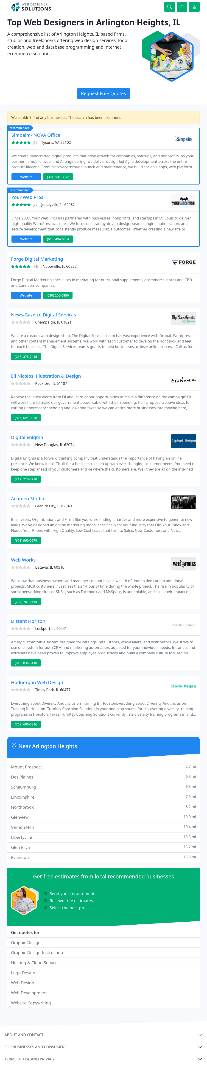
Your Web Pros (27, 197)
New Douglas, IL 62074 (55, 444)
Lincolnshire (103, 797)
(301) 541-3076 (58, 177)
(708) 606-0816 (26, 724)
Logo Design (23, 972)
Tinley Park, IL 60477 (52, 689)
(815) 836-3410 (26, 663)
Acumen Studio (27, 498)
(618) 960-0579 (26, 540)
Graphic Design (26, 942)
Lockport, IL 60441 (51, 628)
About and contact (24, 1034)
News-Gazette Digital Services (43, 315)
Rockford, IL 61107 (51, 383)
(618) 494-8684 (58, 239)
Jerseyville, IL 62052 (58, 204)
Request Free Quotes (103, 93)
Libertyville (103, 837)
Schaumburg (103, 787)
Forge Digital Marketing (37, 259)
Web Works (23, 560)
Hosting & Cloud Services (35, 962)
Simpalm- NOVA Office (35, 135)
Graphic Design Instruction (37, 952)
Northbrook (103, 807)
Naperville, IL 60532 (60, 266)
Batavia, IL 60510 (49, 567)
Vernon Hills (103, 827)
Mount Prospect (103, 767)
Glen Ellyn (103, 847)
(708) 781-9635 (26, 601)
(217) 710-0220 (26, 479)
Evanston (103, 857)
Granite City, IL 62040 (53, 505)
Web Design (22, 982)
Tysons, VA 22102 (56, 142)
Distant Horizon (28, 621)
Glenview (103, 817)
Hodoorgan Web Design (37, 682)
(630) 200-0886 (58, 295)
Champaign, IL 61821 (53, 322)
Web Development (29, 992)
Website (26, 177)
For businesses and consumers (35, 1046)
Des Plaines (103, 777)
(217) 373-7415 (26, 356)
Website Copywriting (31, 1003)
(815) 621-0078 (26, 418)
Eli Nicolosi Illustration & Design (46, 376)
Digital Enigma (27, 437)
